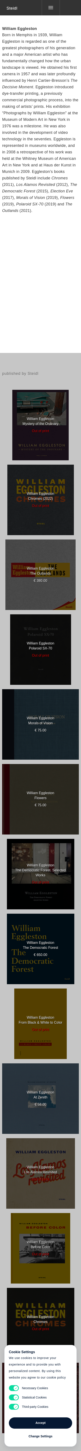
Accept (40, 1423)
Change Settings (40, 1436)
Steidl (11, 8)
